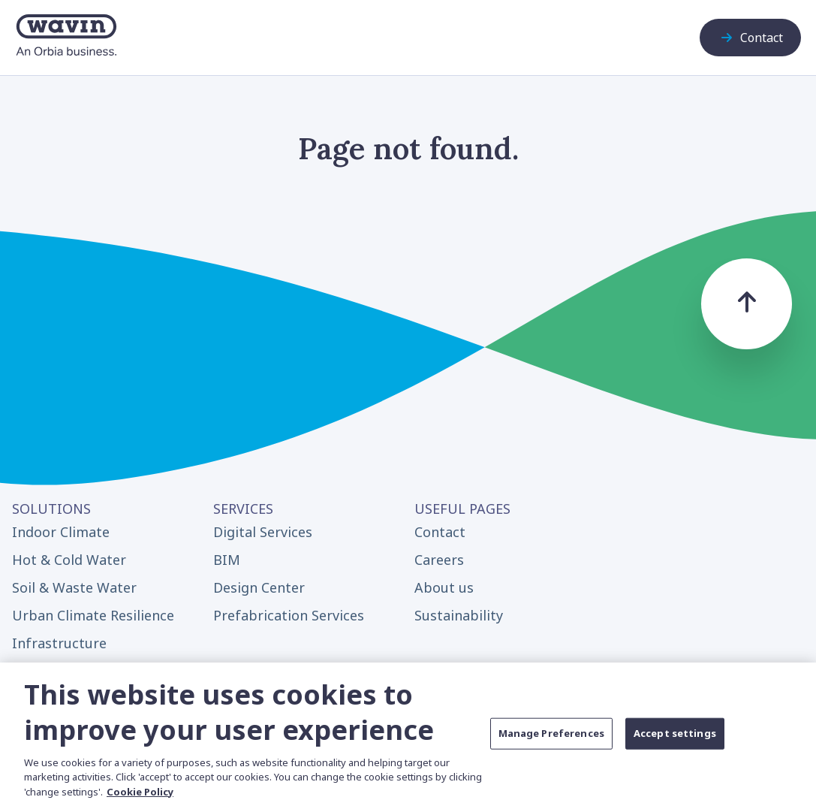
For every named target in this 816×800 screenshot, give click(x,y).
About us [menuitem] (444, 587)
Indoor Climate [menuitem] (61, 532)
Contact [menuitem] (439, 532)
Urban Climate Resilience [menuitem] (93, 615)
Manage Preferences (551, 740)
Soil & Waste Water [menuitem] (74, 587)
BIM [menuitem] (226, 560)
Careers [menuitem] (439, 560)
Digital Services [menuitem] (262, 532)
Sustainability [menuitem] (458, 615)
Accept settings (675, 740)
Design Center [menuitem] (259, 587)
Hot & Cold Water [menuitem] (69, 560)
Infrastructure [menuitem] (59, 643)
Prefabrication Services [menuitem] (288, 615)
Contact (750, 38)
